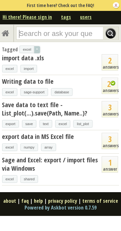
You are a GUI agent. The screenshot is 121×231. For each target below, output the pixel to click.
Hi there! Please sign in (27, 17)
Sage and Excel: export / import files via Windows (50, 164)
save (29, 124)
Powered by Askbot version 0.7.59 (60, 207)
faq (25, 200)
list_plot (83, 124)
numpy (29, 147)
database (62, 92)
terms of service (100, 200)
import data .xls (23, 58)
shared (29, 179)
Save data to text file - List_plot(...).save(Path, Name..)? (44, 108)
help (38, 200)
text (46, 124)
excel (9, 69)
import (29, 69)
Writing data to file (28, 81)
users (86, 17)
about (9, 200)
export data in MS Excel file (38, 136)
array (49, 147)
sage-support (34, 92)
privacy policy (62, 200)
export (10, 124)
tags (66, 17)
